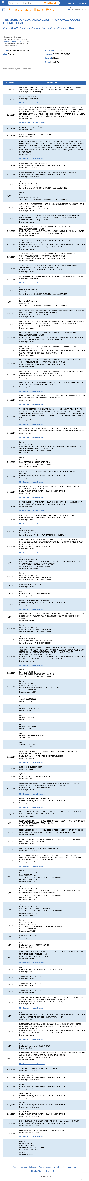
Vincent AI (72, 1167)
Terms (55, 1171)
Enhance (32, 1167)
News (15, 1167)
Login (78, 3)
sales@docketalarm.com (12, 41)
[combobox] (69, 9)
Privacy (47, 1171)
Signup (71, 3)
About (48, 1167)
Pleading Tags (36, 1171)
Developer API (59, 1167)
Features (23, 1167)
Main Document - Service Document (32, 103)
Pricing (41, 1167)
